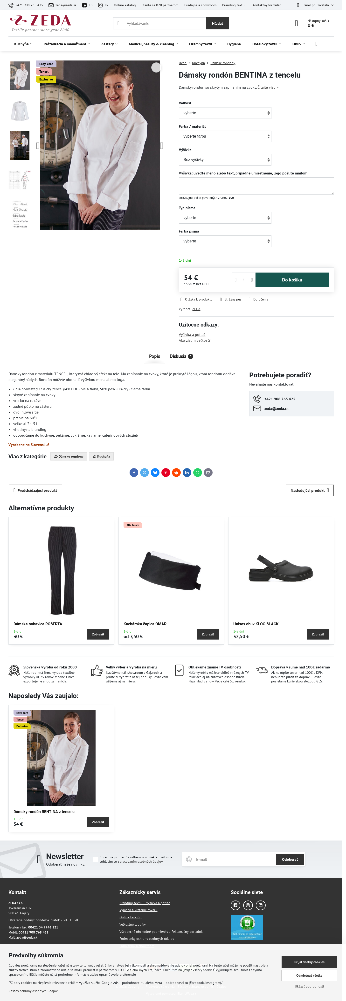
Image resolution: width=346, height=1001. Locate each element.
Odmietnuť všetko (309, 975)
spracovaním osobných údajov (140, 861)
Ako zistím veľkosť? (194, 340)
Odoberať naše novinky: (65, 864)
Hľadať (217, 23)
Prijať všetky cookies (309, 962)
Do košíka (292, 280)
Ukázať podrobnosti (309, 986)
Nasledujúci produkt (310, 490)
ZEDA (196, 309)
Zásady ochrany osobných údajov (33, 991)
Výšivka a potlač (192, 334)
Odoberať (290, 859)
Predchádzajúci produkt (35, 490)
